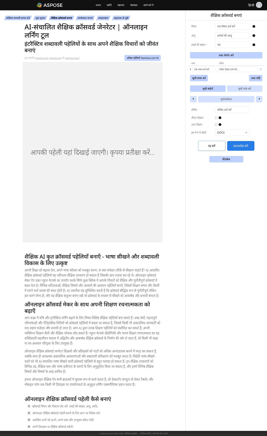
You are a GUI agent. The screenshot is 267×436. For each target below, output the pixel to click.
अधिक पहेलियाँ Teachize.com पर (143, 58)
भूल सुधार (40, 18)
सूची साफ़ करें (199, 78)
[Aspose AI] (59, 5)
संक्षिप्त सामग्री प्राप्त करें (18, 18)
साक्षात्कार (103, 18)
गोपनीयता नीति (145, 433)
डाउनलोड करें (240, 146)
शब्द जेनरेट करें (226, 55)
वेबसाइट (134, 5)
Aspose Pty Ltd (107, 433)
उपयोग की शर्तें (157, 433)
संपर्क (166, 433)
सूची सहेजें (208, 89)
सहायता (120, 5)
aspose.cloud (72, 58)
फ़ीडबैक (226, 159)
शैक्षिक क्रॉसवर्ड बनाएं (61, 18)
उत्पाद (98, 5)
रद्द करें (211, 146)
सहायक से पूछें (121, 18)
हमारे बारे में (149, 5)
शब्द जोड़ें (255, 78)
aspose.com (42, 58)
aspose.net (55, 58)
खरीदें (109, 5)
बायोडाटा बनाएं (85, 18)
